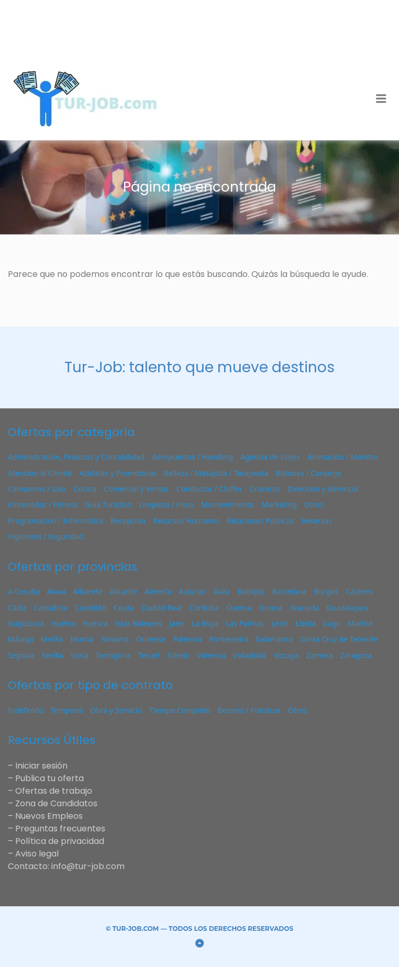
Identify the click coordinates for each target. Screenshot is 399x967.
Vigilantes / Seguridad (45, 536)
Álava (56, 591)
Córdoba (204, 608)
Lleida (306, 623)
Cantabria (51, 608)
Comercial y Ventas (136, 489)
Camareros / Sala (37, 489)
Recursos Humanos (186, 521)
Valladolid (250, 655)
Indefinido (25, 710)
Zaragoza (356, 655)
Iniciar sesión (41, 766)
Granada (304, 608)
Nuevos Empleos (49, 816)
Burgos (326, 591)
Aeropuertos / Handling (192, 457)
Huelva (63, 623)
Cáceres (359, 591)
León (279, 623)
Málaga (20, 639)
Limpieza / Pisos (166, 504)
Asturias (192, 591)
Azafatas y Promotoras (118, 473)
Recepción (128, 521)
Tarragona (112, 655)
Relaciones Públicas (260, 521)
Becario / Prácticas (249, 710)
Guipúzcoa (26, 623)
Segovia (21, 655)
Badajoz (250, 591)
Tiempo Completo (179, 710)
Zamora (319, 655)
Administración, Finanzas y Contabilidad (76, 457)
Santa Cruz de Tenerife (339, 639)
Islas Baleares (138, 623)
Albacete (88, 591)
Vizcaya (286, 655)
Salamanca (274, 639)
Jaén (177, 623)
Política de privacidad (59, 841)
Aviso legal (37, 854)
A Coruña (24, 591)
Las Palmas (245, 623)
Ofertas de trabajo (53, 791)
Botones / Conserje (308, 473)
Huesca (95, 623)
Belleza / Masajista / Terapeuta (216, 473)
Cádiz (17, 608)
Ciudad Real (161, 608)
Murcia (82, 639)
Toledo (178, 655)
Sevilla (52, 655)
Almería (158, 591)
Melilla (51, 639)
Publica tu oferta (49, 778)
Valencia (211, 655)
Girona (270, 608)
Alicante (123, 591)
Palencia (187, 639)
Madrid (360, 623)
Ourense (150, 639)
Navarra (115, 639)
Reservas (316, 521)
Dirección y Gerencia (322, 489)
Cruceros (265, 489)
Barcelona (289, 591)
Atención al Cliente (40, 473)
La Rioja (205, 623)
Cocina (84, 489)
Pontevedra (228, 639)
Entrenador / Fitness (42, 504)
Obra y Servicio (116, 710)
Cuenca (239, 608)
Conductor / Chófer (209, 489)
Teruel (149, 655)
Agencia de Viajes (270, 457)
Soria (79, 655)
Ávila (222, 591)
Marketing (279, 504)
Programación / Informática (55, 521)
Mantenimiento (227, 504)
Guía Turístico (108, 504)
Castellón (91, 608)
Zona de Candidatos (56, 803)
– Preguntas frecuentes (56, 828)
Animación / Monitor (342, 457)
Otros (314, 504)
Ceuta (124, 608)
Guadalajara (347, 608)
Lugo (331, 623)
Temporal (67, 710)
